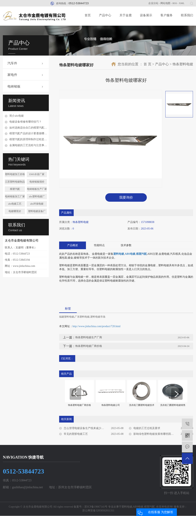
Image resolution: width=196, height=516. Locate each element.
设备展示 (146, 15)
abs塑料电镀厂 (37, 196)
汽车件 (12, 63)
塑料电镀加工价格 (15, 174)
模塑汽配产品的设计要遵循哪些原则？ (28, 133)
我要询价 (126, 197)
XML (182, 3)
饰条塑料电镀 (182, 64)
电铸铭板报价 (36, 181)
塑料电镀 (127, 506)
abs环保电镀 (36, 203)
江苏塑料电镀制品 (15, 181)
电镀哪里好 (15, 211)
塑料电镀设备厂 (37, 211)
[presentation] (75, 394)
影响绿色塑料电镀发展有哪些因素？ (154, 433)
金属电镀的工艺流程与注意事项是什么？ (28, 145)
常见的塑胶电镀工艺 (76, 433)
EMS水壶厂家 (36, 174)
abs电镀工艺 (14, 203)
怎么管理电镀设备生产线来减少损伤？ (86, 428)
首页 (88, 15)
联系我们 (187, 15)
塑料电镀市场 (97, 316)
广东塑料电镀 (82, 316)
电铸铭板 (13, 86)
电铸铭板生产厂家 (37, 189)
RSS (174, 3)
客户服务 (166, 15)
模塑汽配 (15, 189)
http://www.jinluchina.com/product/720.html (97, 326)
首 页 (147, 64)
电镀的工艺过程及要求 (146, 428)
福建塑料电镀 (66, 316)
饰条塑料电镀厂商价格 (88, 346)
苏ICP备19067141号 (95, 506)
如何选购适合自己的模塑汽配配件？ (28, 127)
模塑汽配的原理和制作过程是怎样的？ (28, 139)
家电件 (12, 75)
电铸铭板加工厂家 (15, 196)
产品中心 (105, 15)
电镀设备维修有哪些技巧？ (25, 121)
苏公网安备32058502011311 (98, 510)
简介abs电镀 (16, 115)
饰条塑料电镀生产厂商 (88, 337)
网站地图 (165, 3)
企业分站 (153, 3)
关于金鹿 (125, 15)
